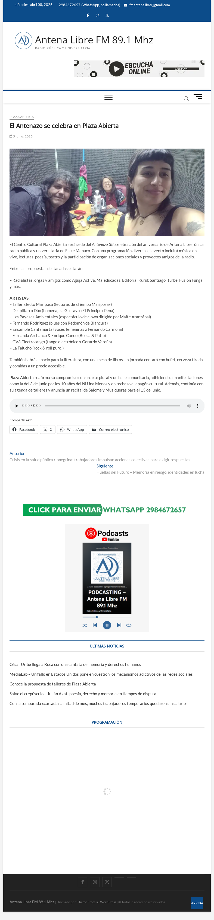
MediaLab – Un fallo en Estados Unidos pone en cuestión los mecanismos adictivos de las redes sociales (101, 674)
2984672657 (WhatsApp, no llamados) (89, 5)
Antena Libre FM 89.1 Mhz (94, 40)
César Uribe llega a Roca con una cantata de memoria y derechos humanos (75, 664)
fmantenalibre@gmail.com (147, 5)
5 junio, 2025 (21, 136)
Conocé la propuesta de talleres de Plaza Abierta (53, 683)
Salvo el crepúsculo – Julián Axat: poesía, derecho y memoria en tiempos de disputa (83, 693)
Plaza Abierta (22, 117)
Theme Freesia (87, 902)
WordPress (108, 902)
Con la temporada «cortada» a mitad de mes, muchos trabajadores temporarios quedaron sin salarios (99, 703)
